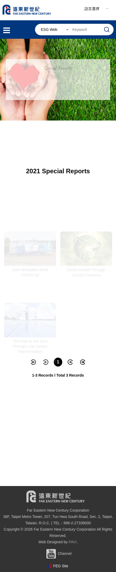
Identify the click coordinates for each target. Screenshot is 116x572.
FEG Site (60, 566)
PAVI (73, 542)
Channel (58, 553)
